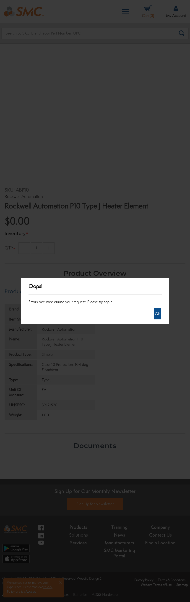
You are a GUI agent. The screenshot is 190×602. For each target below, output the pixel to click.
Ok (157, 313)
